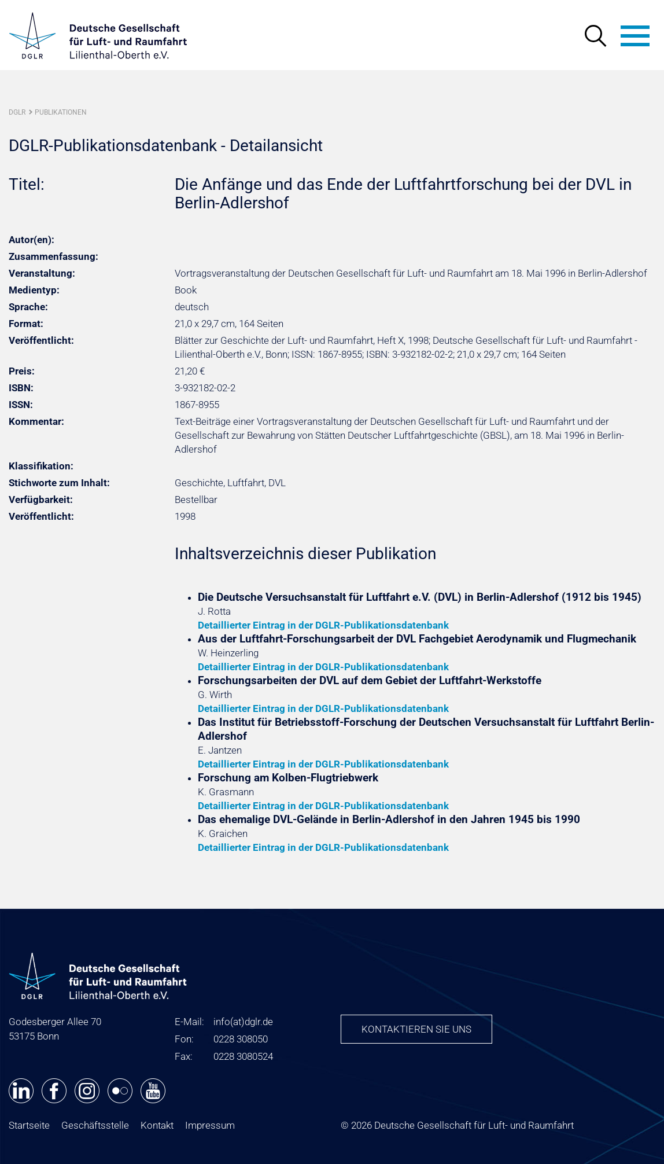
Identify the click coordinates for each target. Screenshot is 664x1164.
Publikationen (61, 112)
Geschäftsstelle (95, 1125)
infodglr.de (243, 1021)
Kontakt (157, 1125)
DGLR (17, 112)
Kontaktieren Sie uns (416, 1029)
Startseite (29, 1125)
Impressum (210, 1125)
